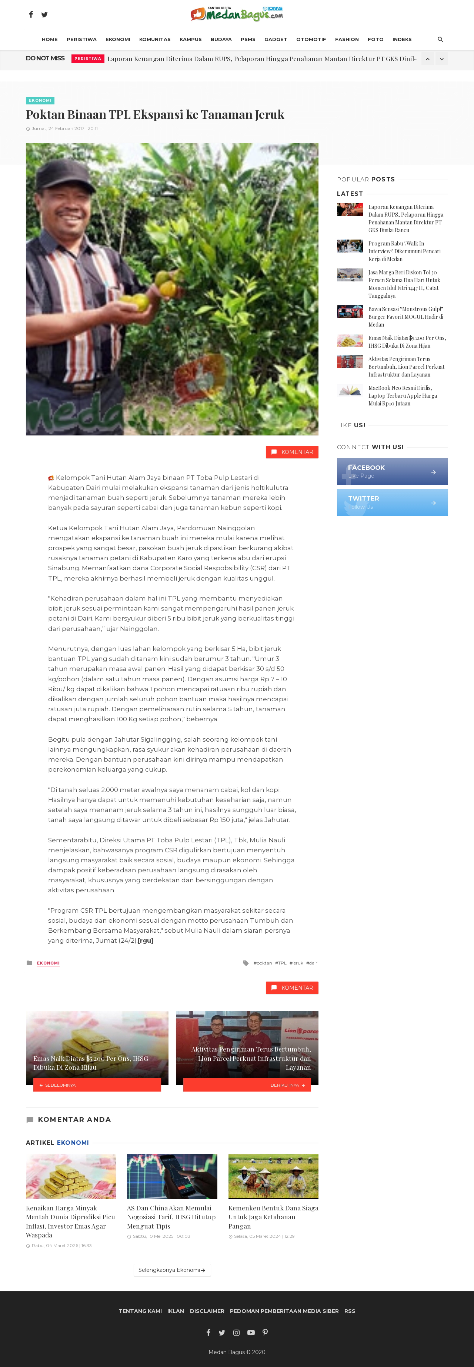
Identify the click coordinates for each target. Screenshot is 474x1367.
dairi (313, 963)
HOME (50, 39)
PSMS (248, 39)
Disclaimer (207, 1311)
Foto (376, 39)
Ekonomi (118, 39)
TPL (282, 963)
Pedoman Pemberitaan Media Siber (284, 1311)
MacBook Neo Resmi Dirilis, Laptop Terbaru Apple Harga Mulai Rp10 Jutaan (402, 395)
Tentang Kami (140, 1311)
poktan (264, 963)
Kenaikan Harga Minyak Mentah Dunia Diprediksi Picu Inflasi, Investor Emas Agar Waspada (70, 1221)
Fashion (347, 39)
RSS (350, 1311)
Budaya (221, 39)
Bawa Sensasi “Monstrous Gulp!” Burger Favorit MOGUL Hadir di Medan (405, 316)
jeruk (298, 963)
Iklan (175, 1311)
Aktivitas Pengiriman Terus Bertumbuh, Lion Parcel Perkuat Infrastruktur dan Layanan (406, 366)
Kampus (191, 39)
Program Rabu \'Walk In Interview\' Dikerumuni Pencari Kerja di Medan (404, 251)
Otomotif (311, 39)
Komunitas (155, 39)
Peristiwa (82, 39)
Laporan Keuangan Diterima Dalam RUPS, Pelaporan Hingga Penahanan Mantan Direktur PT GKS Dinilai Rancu (273, 58)
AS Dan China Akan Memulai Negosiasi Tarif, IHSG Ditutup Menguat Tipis (171, 1216)
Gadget (275, 39)
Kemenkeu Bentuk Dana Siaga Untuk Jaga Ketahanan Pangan (273, 1216)
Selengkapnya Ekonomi (172, 1270)
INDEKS (402, 39)
